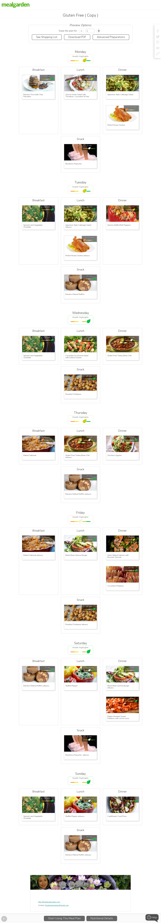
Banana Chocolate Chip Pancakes (33, 95)
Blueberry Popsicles (73, 163)
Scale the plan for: (68, 30)
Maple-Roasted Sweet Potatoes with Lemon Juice (118, 717)
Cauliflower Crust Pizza (116, 816)
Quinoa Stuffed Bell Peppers (119, 225)
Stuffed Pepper (71, 685)
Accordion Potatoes (115, 586)
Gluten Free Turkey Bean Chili (119, 355)
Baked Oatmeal (29, 455)
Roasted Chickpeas (73, 394)
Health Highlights (80, 56)
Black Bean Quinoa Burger (76, 555)
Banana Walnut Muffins (75, 294)
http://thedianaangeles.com (49, 902)
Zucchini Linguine (114, 455)
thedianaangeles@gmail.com (57, 905)
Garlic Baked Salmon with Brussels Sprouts (118, 556)
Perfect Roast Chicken (116, 125)
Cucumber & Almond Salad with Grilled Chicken (77, 356)
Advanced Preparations (111, 37)
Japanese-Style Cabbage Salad (120, 94)
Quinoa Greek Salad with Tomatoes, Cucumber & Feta (77, 95)
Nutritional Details (102, 918)
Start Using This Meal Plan (64, 918)
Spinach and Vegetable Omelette (33, 226)
